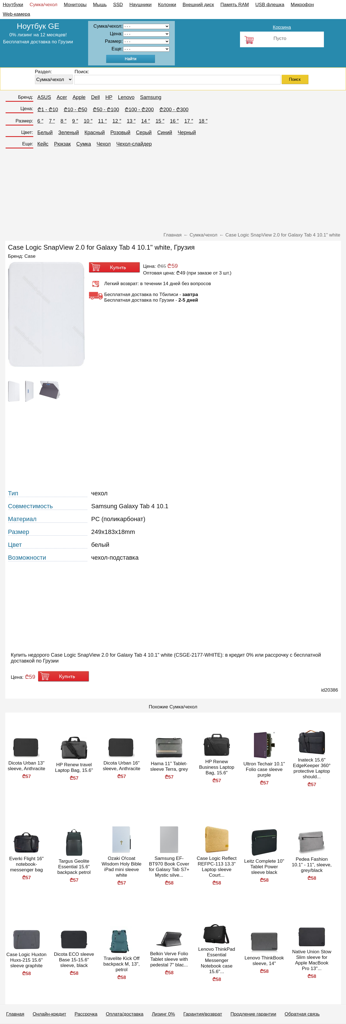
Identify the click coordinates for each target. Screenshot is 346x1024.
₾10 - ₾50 (75, 109)
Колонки (167, 4)
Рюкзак (62, 144)
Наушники (140, 4)
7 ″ (52, 121)
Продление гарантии (253, 1014)
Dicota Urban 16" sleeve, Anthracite (121, 765)
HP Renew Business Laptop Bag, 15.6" (216, 767)
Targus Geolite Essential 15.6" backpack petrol (74, 867)
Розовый (120, 132)
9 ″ (75, 121)
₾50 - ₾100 (106, 109)
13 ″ (131, 121)
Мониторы (75, 4)
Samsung (150, 97)
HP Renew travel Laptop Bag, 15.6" (74, 767)
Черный (187, 132)
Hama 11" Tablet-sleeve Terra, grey (169, 766)
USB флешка (269, 4)
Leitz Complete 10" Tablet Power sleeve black (264, 867)
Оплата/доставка (124, 1014)
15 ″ (160, 121)
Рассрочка (85, 1014)
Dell (95, 97)
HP (108, 97)
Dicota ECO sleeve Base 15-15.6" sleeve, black (74, 960)
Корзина (282, 27)
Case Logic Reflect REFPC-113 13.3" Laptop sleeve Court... (217, 867)
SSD (118, 4)
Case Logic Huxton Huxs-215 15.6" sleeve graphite (26, 960)
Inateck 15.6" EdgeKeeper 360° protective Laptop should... (311, 768)
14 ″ (145, 121)
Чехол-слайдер (134, 144)
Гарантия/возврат (202, 1014)
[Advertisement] (173, 192)
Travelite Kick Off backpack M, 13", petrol (121, 964)
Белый (45, 132)
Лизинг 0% (163, 1014)
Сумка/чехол (44, 4)
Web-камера (16, 14)
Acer (62, 97)
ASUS (44, 97)
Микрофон (302, 4)
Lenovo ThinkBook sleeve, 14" (264, 960)
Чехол (103, 144)
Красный (94, 132)
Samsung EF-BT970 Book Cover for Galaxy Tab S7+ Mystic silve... (169, 867)
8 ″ (63, 121)
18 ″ (203, 121)
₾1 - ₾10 (47, 109)
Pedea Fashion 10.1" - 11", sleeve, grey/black (311, 865)
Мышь (100, 4)
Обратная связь (302, 1014)
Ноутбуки (13, 4)
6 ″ (40, 121)
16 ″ (174, 121)
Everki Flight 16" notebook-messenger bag (26, 864)
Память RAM (234, 4)
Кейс (43, 144)
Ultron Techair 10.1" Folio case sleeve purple (264, 769)
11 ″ (102, 121)
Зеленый (68, 132)
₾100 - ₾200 (139, 109)
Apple (79, 97)
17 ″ (188, 121)
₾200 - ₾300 (174, 109)
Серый (144, 132)
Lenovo (126, 97)
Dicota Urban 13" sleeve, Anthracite (26, 765)
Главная (15, 1014)
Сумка (83, 144)
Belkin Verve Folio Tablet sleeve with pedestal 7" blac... (169, 959)
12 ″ (116, 121)
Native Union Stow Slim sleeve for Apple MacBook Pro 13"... (311, 960)
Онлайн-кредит (49, 1014)
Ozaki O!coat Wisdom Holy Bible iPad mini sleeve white (122, 867)
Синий (164, 132)
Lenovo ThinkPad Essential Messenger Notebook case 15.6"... (216, 960)
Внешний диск (198, 4)
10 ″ (88, 121)
